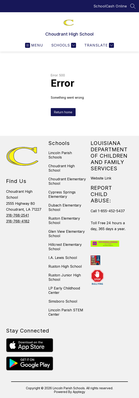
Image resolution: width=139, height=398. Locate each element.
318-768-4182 (17, 221)
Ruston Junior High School (64, 277)
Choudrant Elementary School (67, 181)
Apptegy (79, 392)
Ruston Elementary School (64, 220)
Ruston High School (65, 266)
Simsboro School (62, 301)
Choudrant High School (61, 168)
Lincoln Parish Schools (60, 155)
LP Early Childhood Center (64, 290)
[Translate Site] (98, 45)
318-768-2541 (17, 215)
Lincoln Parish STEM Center (65, 312)
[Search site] (133, 6)
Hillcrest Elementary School (65, 246)
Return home (63, 112)
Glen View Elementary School (66, 233)
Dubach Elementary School (64, 207)
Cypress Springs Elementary (62, 194)
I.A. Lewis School (62, 257)
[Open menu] (34, 45)
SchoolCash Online (110, 6)
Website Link (101, 178)
